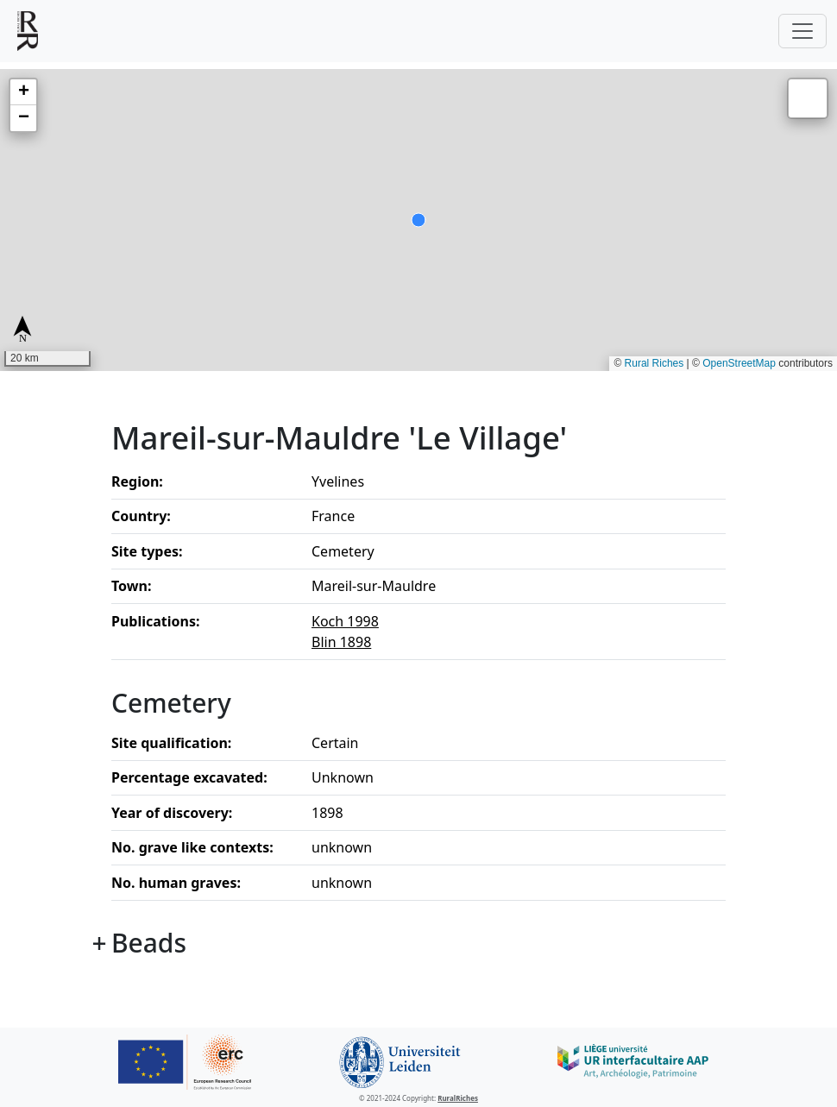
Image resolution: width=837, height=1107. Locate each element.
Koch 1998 (345, 621)
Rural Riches (654, 363)
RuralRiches (457, 1098)
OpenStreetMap (739, 363)
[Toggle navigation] (802, 31)
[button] (23, 92)
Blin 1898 (341, 641)
